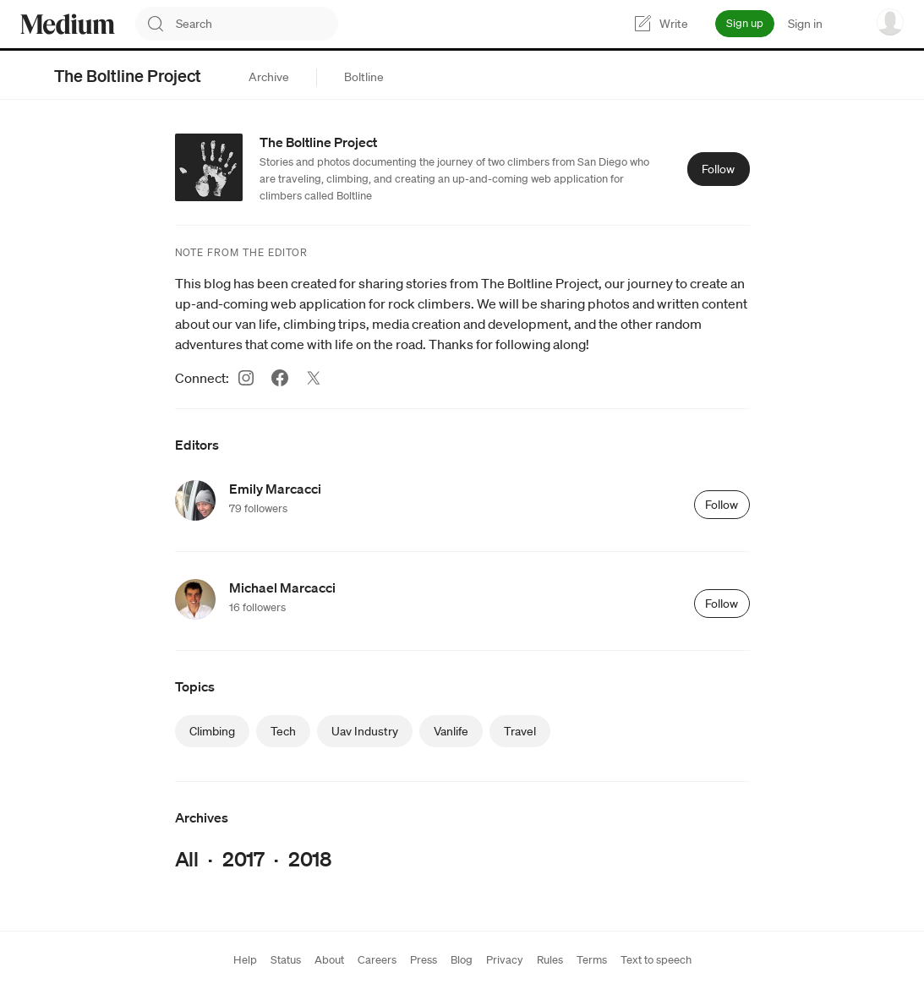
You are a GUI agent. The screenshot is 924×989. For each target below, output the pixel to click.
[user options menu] (890, 22)
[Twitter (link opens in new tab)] (313, 378)
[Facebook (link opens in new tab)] (280, 378)
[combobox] (257, 24)
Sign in (805, 23)
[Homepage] (67, 24)
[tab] (269, 76)
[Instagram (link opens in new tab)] (246, 378)
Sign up (744, 23)
